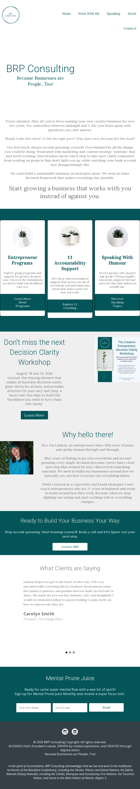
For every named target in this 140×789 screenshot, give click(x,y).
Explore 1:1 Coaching (70, 306)
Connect (130, 28)
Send (106, 707)
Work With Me (89, 14)
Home (66, 14)
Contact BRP (70, 547)
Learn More (34, 415)
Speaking (113, 14)
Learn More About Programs (22, 302)
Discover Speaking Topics (117, 302)
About (132, 14)
